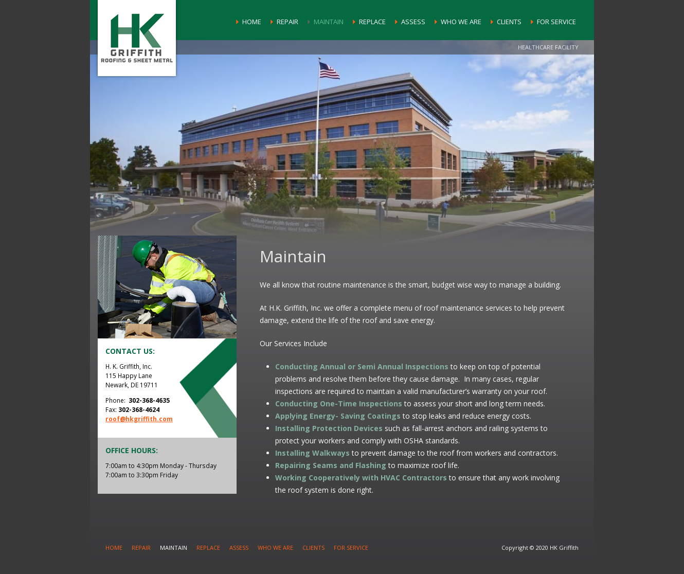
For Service (556, 21)
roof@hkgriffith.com (139, 419)
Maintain (329, 21)
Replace (372, 21)
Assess (413, 21)
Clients (509, 21)
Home (251, 21)
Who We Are (461, 21)
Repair (287, 21)
